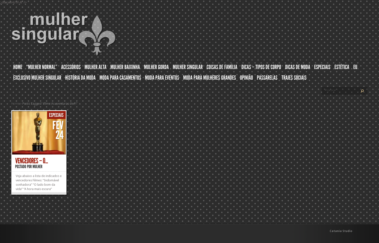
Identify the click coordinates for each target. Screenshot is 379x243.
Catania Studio (341, 231)
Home (15, 103)
